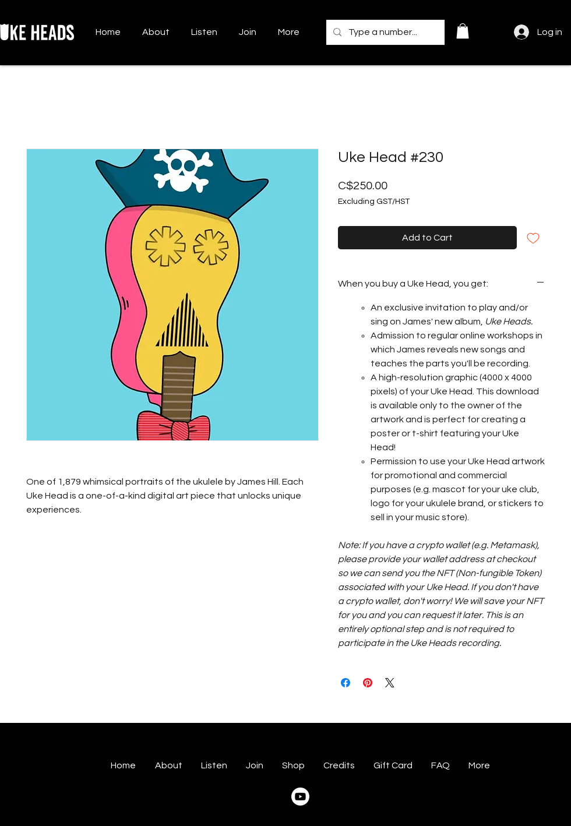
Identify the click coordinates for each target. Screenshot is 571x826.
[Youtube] (300, 797)
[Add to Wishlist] (533, 237)
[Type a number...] (384, 32)
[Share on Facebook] (346, 683)
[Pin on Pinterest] (368, 683)
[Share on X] (390, 683)
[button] (462, 30)
